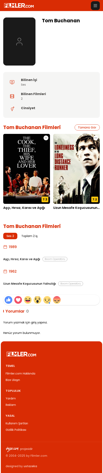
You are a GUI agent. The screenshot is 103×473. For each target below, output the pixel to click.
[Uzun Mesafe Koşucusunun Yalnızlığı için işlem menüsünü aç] (95, 137)
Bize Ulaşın (13, 380)
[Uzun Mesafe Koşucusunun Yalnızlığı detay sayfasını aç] (76, 169)
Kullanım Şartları (17, 423)
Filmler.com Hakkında (20, 373)
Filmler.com (38, 456)
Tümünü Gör (87, 127)
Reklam (11, 405)
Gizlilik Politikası (16, 430)
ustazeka (30, 466)
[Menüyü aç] (95, 5)
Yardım (11, 398)
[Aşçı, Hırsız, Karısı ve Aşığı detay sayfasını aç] (26, 169)
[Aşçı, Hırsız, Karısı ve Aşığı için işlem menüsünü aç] (46, 137)
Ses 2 (10, 236)
